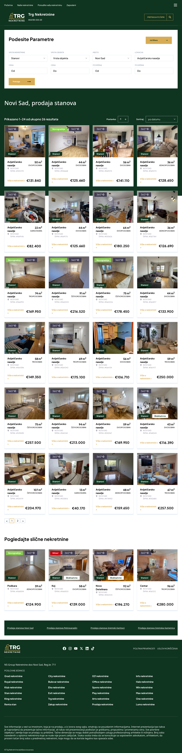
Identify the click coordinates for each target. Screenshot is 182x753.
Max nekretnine (144, 690)
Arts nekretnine (100, 696)
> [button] (23, 518)
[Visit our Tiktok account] (92, 646)
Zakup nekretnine (57, 701)
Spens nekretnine (102, 684)
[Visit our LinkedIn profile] (87, 646)
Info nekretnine (144, 673)
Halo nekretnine (145, 679)
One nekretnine (144, 696)
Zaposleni (71, 5)
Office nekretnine (102, 679)
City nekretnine (56, 673)
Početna (8, 5)
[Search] (170, 17)
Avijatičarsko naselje (148, 55)
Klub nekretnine (13, 684)
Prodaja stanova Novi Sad (20, 625)
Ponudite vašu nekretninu (50, 5)
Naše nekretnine (25, 5)
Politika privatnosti (144, 646)
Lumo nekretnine (145, 701)
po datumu (154, 116)
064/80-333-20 (35, 19)
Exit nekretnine (56, 690)
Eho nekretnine (56, 684)
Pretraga (22, 79)
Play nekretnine (100, 690)
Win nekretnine (144, 684)
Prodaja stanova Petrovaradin (62, 625)
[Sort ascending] (120, 116)
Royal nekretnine (13, 679)
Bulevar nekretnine (58, 679)
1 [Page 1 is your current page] (11, 518)
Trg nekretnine (56, 696)
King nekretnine (13, 696)
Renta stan (10, 701)
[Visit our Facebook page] (64, 646)
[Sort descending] (125, 116)
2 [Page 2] (17, 518)
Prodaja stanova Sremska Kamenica (156, 625)
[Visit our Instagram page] (70, 646)
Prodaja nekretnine (102, 701)
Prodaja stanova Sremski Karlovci (108, 625)
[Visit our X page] (81, 646)
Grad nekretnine (13, 673)
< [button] (7, 518)
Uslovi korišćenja (167, 646)
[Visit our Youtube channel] (76, 646)
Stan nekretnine (13, 690)
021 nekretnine (100, 673)
